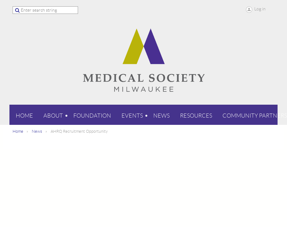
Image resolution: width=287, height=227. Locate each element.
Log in (260, 8)
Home (18, 131)
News (37, 131)
